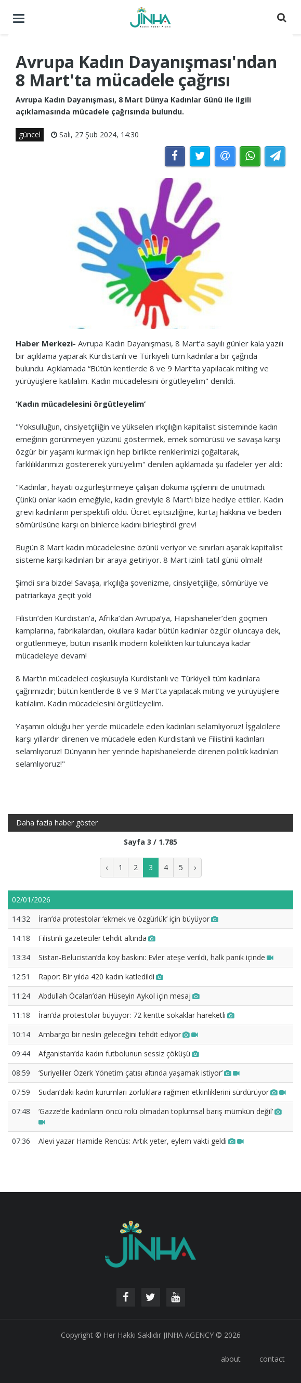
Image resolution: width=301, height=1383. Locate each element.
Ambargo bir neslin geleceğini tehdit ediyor (118, 1034)
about (231, 1359)
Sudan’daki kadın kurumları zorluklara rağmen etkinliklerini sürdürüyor (162, 1092)
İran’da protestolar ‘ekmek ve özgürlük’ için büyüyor (128, 919)
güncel (30, 134)
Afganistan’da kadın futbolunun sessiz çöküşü (118, 1053)
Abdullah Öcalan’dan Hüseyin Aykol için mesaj (119, 996)
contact (272, 1359)
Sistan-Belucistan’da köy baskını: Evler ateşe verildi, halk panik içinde (155, 957)
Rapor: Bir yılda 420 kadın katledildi (100, 976)
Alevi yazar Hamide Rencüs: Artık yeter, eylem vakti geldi (141, 1141)
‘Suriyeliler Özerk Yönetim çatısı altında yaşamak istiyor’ (139, 1073)
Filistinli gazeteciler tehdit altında (96, 938)
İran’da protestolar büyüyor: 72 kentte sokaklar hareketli (136, 1015)
